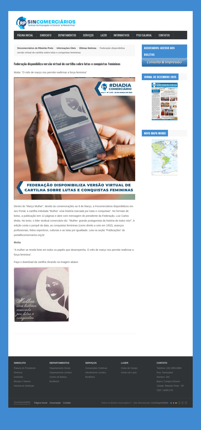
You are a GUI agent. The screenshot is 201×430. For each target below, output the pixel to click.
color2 (173, 403)
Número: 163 (163, 377)
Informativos (121, 35)
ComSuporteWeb (159, 403)
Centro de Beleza (58, 377)
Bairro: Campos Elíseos (168, 381)
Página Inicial (25, 35)
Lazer (103, 35)
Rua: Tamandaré (165, 372)
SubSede (18, 377)
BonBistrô (54, 381)
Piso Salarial (144, 35)
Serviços (88, 35)
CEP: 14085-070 (165, 390)
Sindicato (45, 35)
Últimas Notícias (87, 48)
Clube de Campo (129, 368)
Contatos (164, 35)
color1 (171, 403)
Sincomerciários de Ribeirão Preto (50, 23)
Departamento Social (60, 368)
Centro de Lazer (129, 372)
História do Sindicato (24, 386)
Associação (55, 403)
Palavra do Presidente (25, 368)
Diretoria (18, 372)
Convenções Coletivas (96, 368)
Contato (67, 403)
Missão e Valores (22, 381)
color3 (176, 403)
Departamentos (67, 35)
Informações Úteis (66, 48)
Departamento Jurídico (61, 372)
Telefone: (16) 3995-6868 (169, 368)
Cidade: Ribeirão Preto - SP (170, 386)
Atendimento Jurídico (95, 372)
